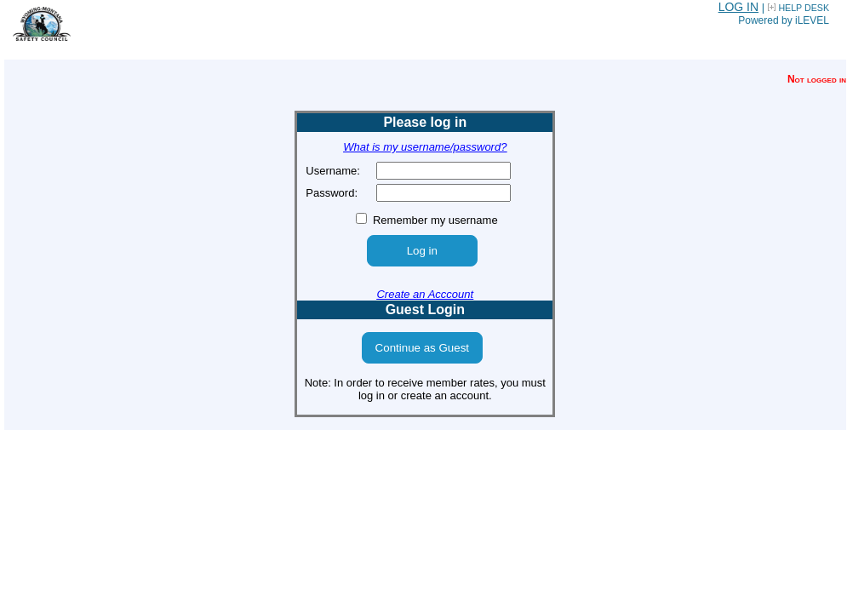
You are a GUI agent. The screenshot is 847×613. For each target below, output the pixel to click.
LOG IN (738, 7)
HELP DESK (803, 8)
